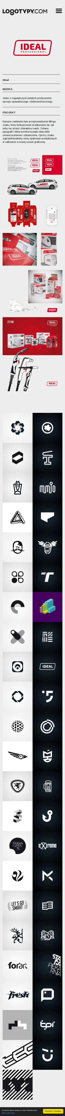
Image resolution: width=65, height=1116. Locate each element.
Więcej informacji (8, 1113)
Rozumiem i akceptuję (53, 1111)
